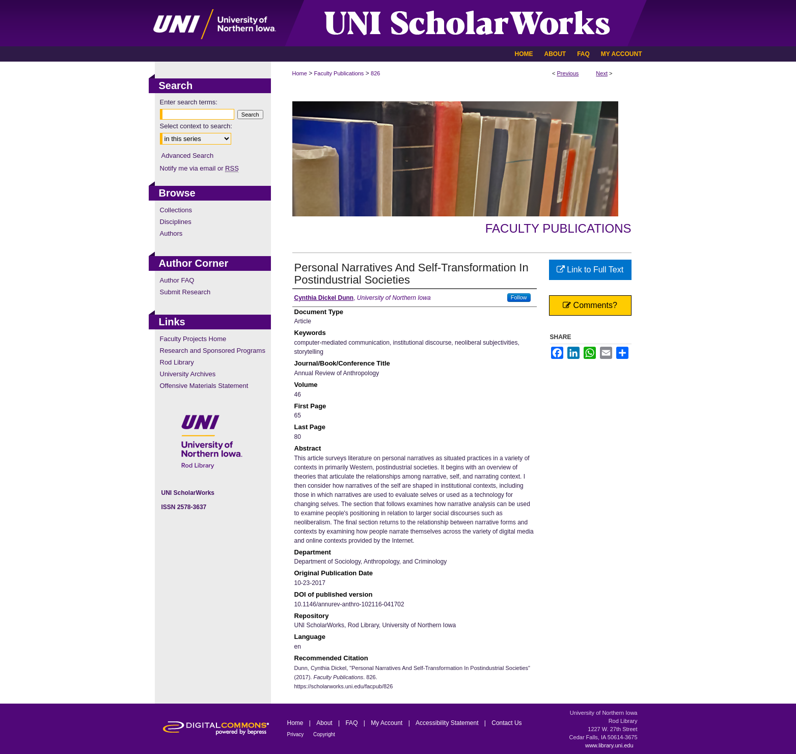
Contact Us (506, 723)
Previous (568, 73)
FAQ (352, 723)
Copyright (324, 734)
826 (375, 73)
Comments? (590, 305)
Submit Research (185, 292)
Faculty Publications (339, 73)
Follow (519, 297)
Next (602, 73)
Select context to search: (196, 126)
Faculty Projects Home (193, 339)
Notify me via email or (199, 168)
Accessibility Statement (448, 723)
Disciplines (175, 222)
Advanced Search (187, 155)
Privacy (296, 734)
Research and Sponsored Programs (212, 350)
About (325, 723)
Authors (171, 233)
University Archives (188, 374)
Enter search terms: (188, 102)
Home (299, 73)
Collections (176, 210)
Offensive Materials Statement (204, 385)
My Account (387, 723)
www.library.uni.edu (609, 745)
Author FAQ (177, 280)
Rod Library (177, 362)
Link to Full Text (590, 269)
